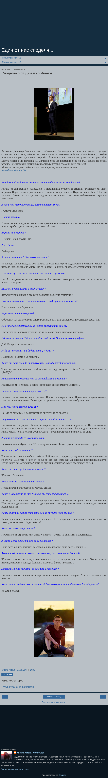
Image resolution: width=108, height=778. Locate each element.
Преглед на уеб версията (54, 702)
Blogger (62, 775)
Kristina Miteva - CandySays (30, 753)
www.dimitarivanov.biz (13, 170)
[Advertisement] (54, 24)
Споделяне (7, 674)
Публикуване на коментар (17, 686)
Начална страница (54, 697)
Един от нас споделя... (27, 50)
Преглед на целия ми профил (15, 769)
